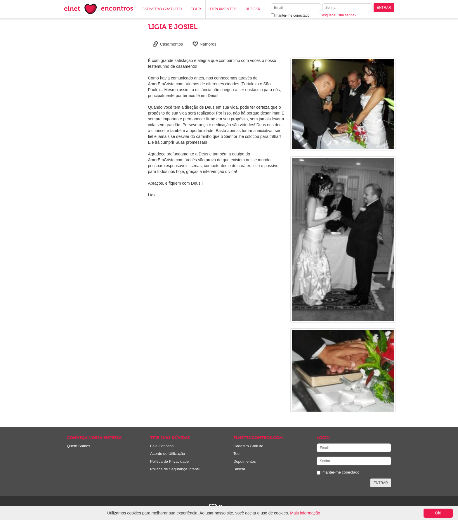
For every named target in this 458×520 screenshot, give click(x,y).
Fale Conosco (162, 446)
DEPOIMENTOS (223, 9)
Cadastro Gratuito (248, 446)
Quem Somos (78, 446)
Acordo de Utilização (167, 453)
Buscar (239, 469)
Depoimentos (244, 461)
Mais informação (305, 513)
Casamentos (167, 44)
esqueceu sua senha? (339, 15)
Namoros (204, 44)
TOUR (196, 9)
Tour (237, 453)
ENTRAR (384, 8)
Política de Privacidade (169, 461)
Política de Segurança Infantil (174, 469)
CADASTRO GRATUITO (162, 9)
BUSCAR (253, 9)
